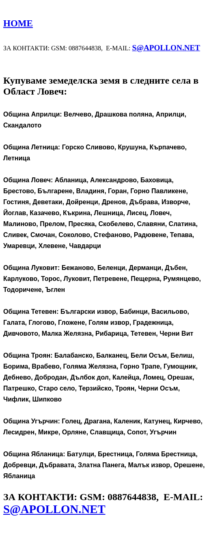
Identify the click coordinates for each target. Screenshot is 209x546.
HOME (18, 23)
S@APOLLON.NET (166, 47)
